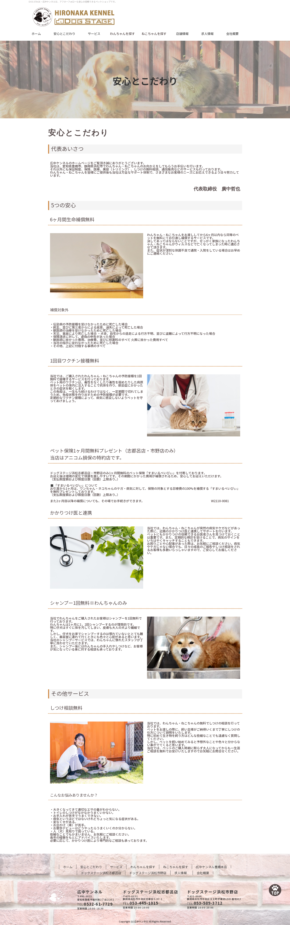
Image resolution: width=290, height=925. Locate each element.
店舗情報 (182, 33)
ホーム (36, 33)
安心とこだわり (64, 33)
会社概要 (232, 33)
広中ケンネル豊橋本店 (211, 866)
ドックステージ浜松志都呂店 (101, 872)
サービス (94, 33)
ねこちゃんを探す (175, 866)
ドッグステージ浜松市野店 (147, 872)
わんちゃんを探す (142, 866)
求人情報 (207, 33)
